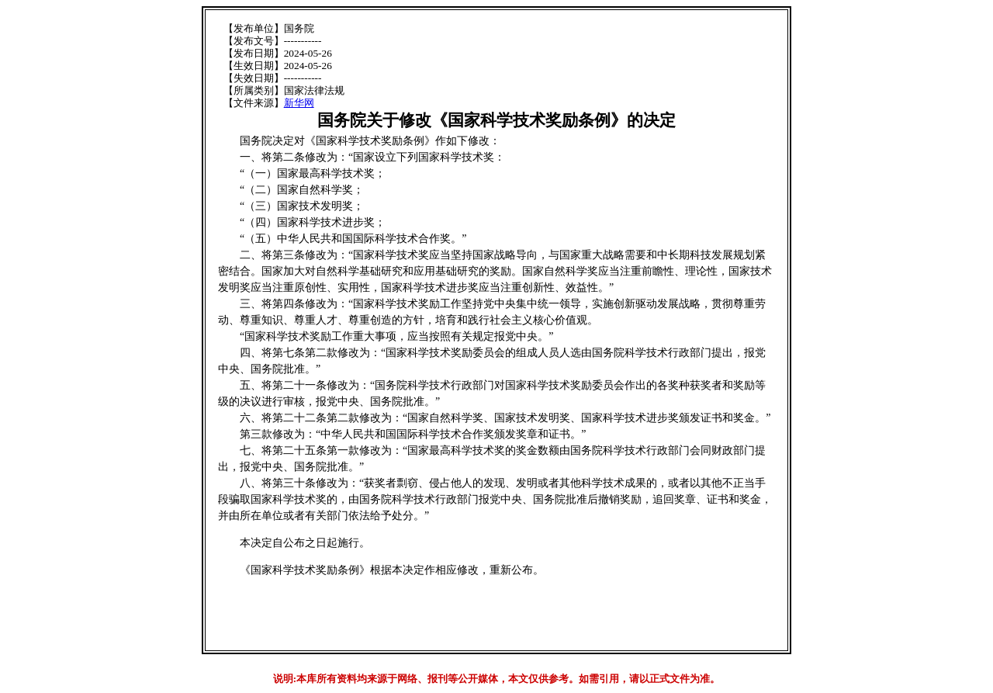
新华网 (299, 103)
